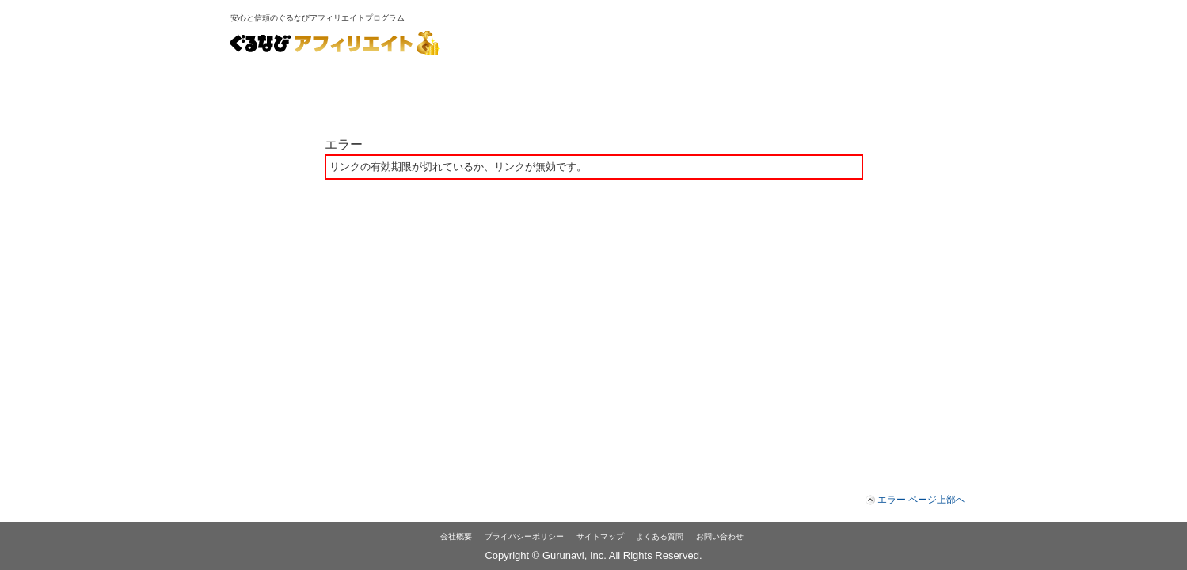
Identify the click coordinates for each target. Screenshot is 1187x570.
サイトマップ (600, 536)
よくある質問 (659, 536)
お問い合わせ (720, 536)
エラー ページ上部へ (921, 499)
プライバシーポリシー (524, 536)
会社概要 (456, 536)
